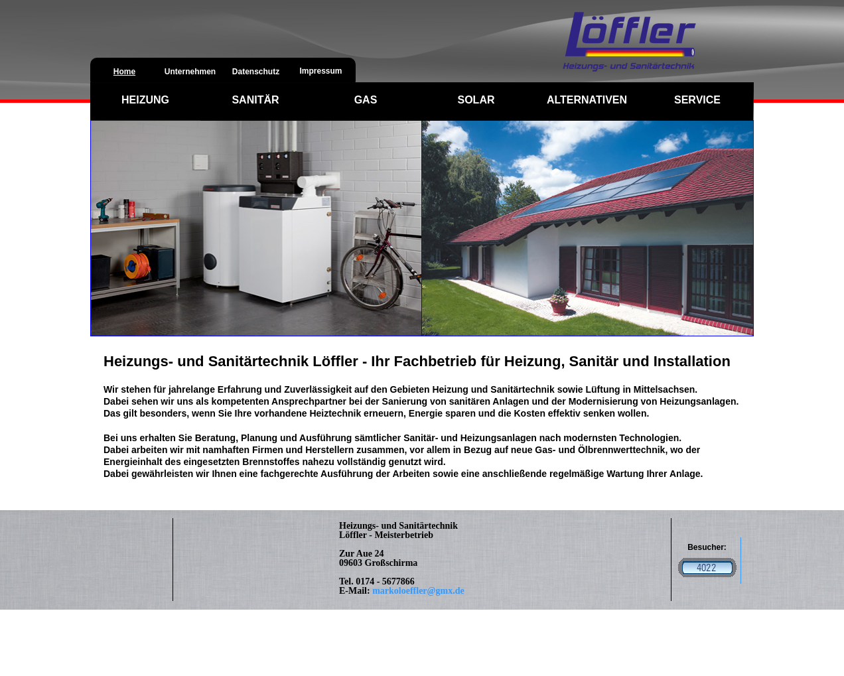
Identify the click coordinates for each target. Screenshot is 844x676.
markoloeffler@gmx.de (418, 591)
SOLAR (476, 99)
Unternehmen (190, 71)
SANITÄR (255, 99)
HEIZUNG (145, 99)
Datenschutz (255, 71)
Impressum (320, 71)
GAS (366, 99)
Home (124, 71)
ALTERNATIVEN (587, 99)
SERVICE (697, 99)
